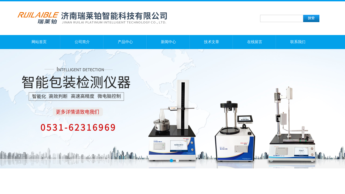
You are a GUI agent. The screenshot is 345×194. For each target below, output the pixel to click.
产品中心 (125, 42)
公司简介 (82, 42)
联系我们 (297, 42)
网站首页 (39, 42)
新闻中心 (168, 42)
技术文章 (211, 42)
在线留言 (254, 42)
